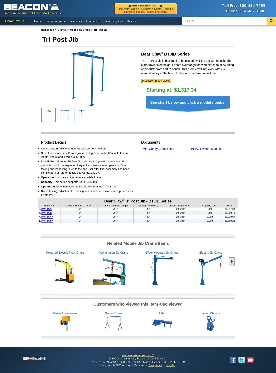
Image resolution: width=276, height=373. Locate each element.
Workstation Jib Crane (91, 269)
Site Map (170, 365)
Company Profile (56, 21)
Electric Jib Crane (188, 269)
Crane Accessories (87, 322)
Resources (76, 21)
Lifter (184, 322)
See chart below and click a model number (188, 102)
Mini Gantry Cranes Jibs (158, 148)
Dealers (131, 21)
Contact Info (93, 21)
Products (12, 21)
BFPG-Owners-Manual (206, 148)
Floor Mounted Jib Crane (140, 269)
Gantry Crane (136, 322)
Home (38, 21)
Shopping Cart (114, 21)
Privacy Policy (155, 365)
